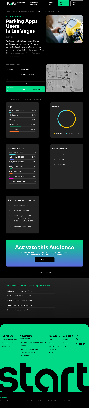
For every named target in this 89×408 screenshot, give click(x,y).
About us (51, 3)
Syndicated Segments (27, 352)
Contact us (52, 349)
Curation (23, 346)
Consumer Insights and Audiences (23, 12)
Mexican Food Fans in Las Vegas (19, 296)
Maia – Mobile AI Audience (29, 349)
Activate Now (38, 89)
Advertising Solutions (34, 3)
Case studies (6, 346)
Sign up (74, 3)
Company (67, 336)
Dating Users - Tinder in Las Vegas (19, 300)
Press (64, 346)
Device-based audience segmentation (33, 342)
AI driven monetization (9, 340)
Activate (44, 260)
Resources (53, 336)
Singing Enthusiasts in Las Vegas (19, 305)
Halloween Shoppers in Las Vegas (19, 291)
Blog (50, 340)
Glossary (51, 343)
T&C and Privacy (54, 346)
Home (8, 12)
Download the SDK (8, 343)
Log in (61, 3)
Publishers (21, 2)
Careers (65, 343)
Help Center (53, 353)
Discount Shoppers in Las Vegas (19, 310)
